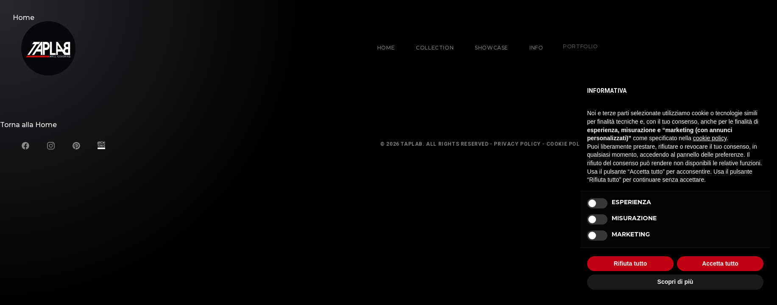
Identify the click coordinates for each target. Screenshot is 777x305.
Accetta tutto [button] (720, 263)
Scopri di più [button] (675, 281)
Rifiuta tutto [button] (630, 263)
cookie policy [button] (710, 138)
